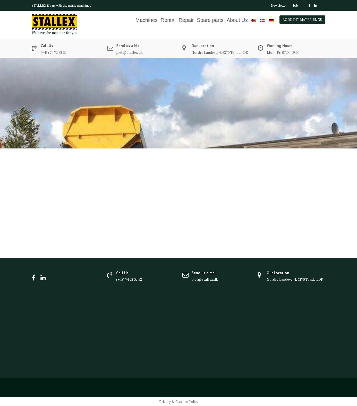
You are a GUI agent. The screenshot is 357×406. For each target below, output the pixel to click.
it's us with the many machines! (69, 5)
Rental (168, 20)
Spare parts (210, 20)
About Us (237, 20)
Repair (186, 20)
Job (295, 5)
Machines (146, 20)
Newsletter (279, 5)
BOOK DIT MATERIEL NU (302, 19)
